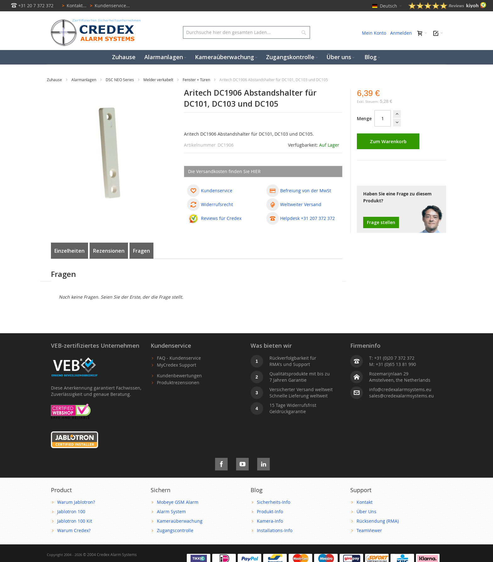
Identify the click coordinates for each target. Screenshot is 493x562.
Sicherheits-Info (273, 502)
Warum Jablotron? (76, 502)
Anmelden (401, 33)
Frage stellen (381, 222)
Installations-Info (274, 530)
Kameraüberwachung (179, 521)
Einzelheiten (69, 250)
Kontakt (365, 502)
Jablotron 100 (71, 511)
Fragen (141, 250)
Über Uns (366, 511)
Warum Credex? (74, 530)
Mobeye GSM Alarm (177, 502)
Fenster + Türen (197, 79)
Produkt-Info (270, 511)
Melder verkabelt (158, 79)
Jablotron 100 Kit (74, 521)
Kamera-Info (270, 521)
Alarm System (171, 511)
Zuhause (55, 79)
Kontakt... (73, 5)
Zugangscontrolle (175, 530)
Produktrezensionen (178, 382)
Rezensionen (109, 250)
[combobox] (246, 32)
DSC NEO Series (120, 79)
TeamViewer (369, 530)
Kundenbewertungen (179, 376)
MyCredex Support (176, 365)
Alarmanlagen (84, 79)
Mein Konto (374, 33)
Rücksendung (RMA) (378, 521)
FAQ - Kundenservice (179, 358)
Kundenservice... (109, 5)
